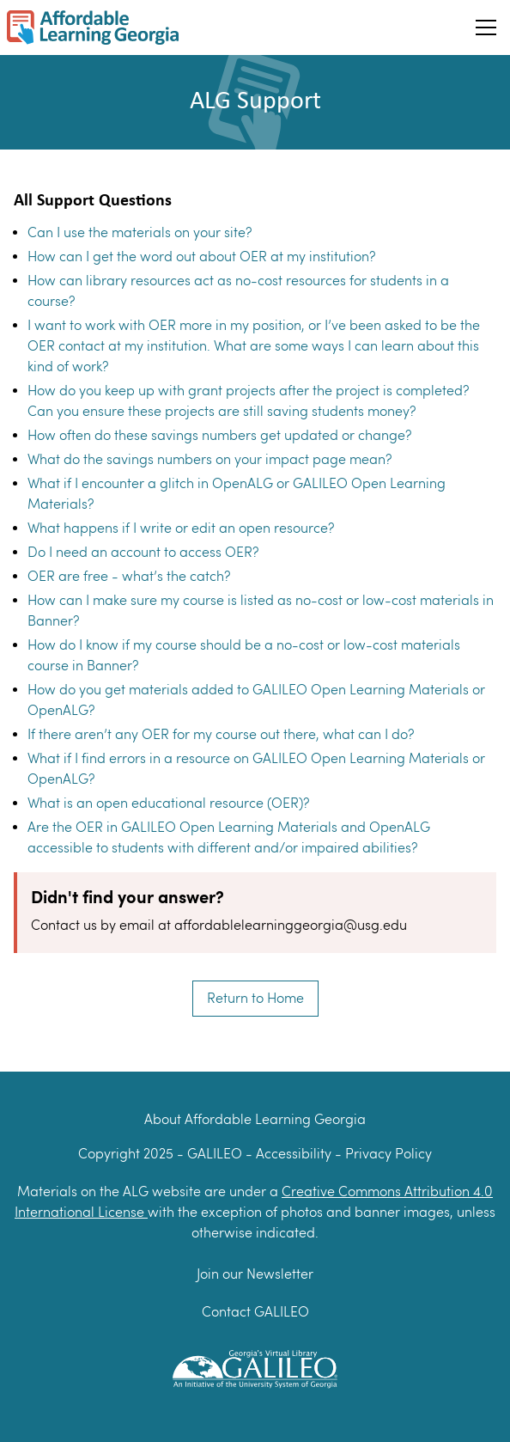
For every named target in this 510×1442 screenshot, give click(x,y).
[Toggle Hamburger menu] (486, 27)
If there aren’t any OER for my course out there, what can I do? (220, 734)
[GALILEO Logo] (255, 1367)
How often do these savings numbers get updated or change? (219, 435)
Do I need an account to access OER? (142, 552)
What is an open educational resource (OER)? (168, 803)
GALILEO (216, 1154)
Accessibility (295, 1154)
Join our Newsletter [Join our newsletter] (255, 1274)
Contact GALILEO (255, 1312)
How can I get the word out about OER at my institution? (201, 256)
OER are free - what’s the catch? (128, 576)
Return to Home (255, 998)
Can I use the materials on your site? (139, 232)
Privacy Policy (388, 1154)
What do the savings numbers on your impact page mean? (209, 459)
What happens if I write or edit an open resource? (180, 528)
